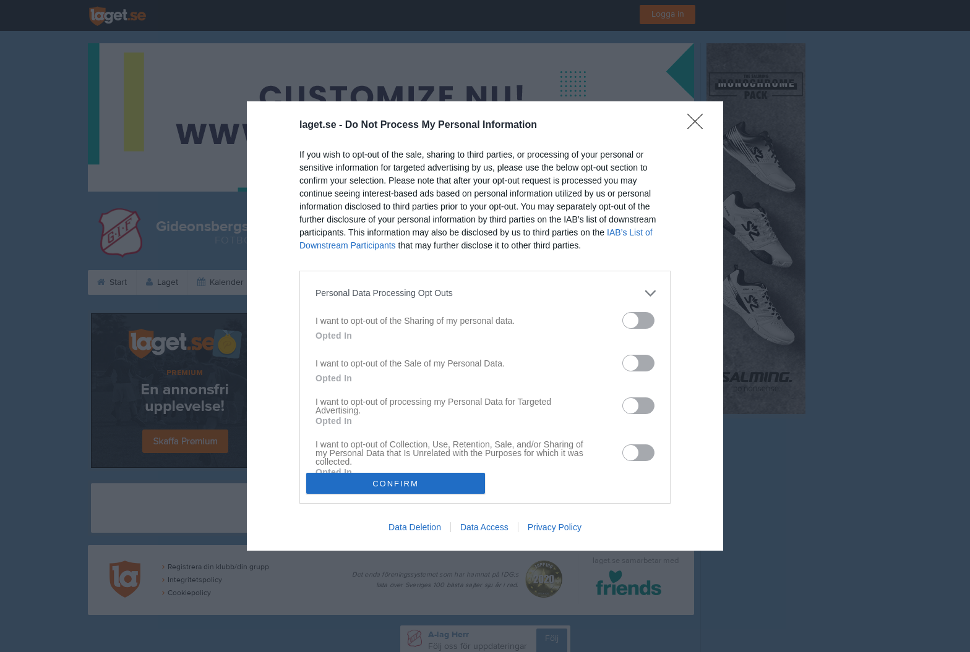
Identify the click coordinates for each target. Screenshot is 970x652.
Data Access (484, 527)
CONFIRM (395, 483)
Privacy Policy (555, 527)
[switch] (638, 320)
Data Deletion (414, 527)
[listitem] (485, 293)
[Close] (699, 125)
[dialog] (485, 326)
